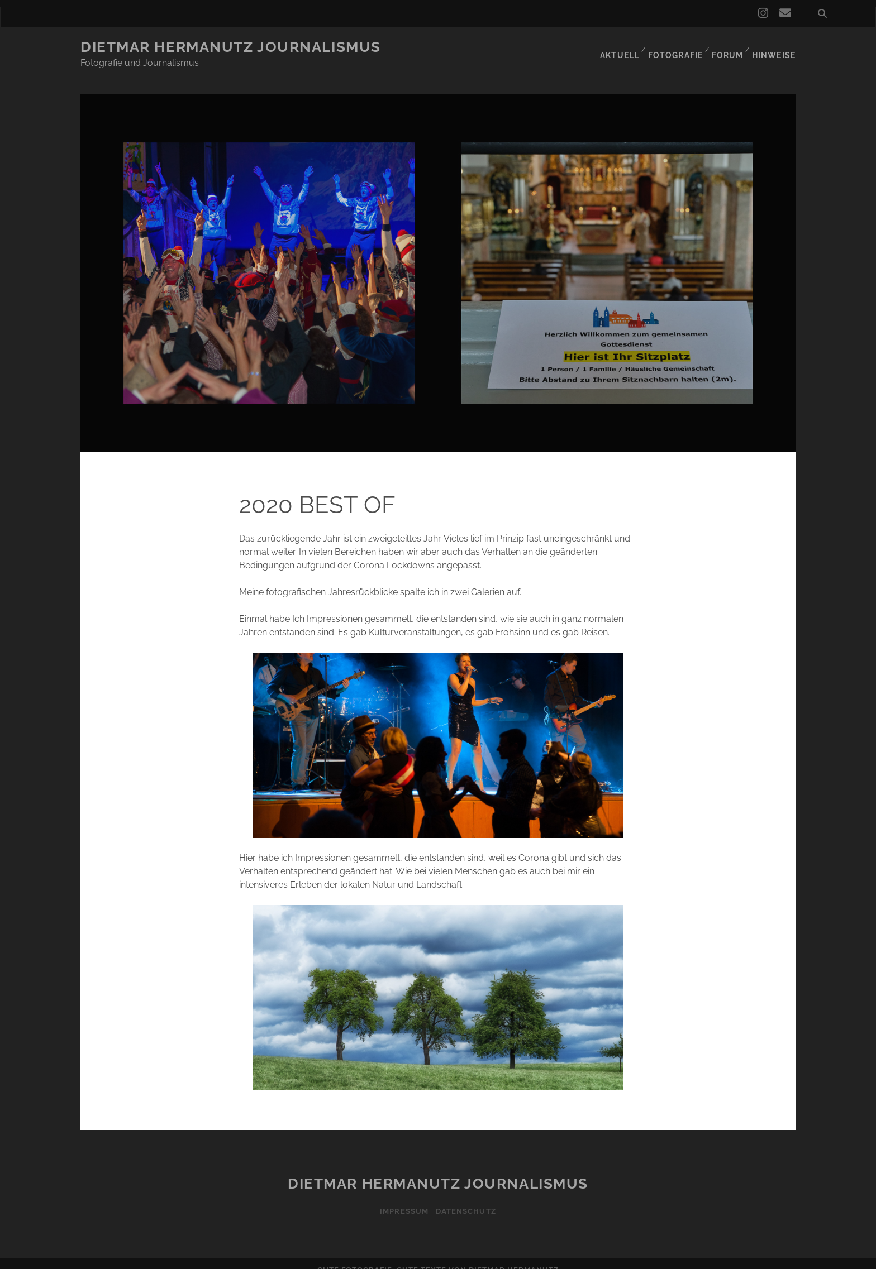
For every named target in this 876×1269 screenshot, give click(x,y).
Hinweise (775, 47)
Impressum (402, 1197)
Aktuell (615, 47)
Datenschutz (467, 1197)
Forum (726, 47)
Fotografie (673, 47)
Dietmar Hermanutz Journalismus (230, 47)
